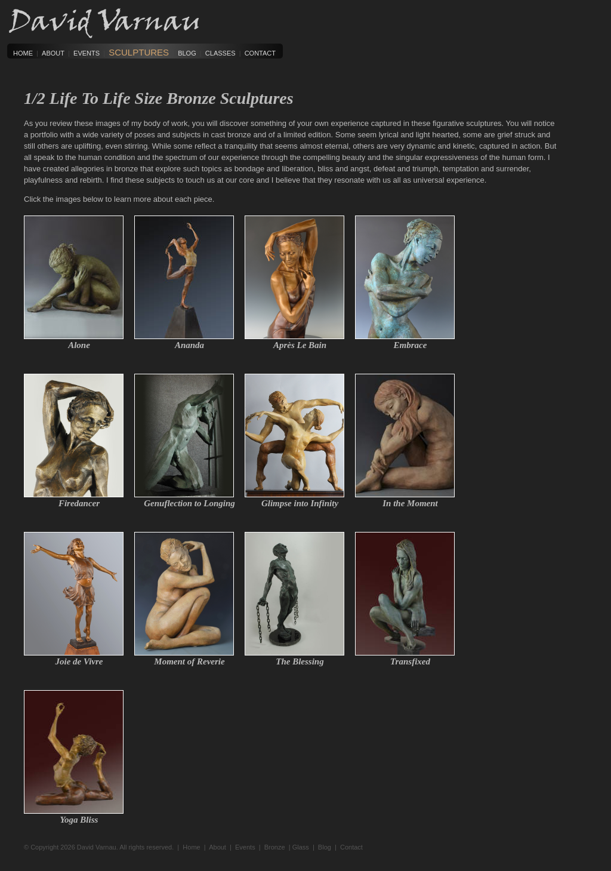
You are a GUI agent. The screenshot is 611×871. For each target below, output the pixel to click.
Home (23, 53)
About (53, 53)
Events (86, 53)
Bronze (274, 847)
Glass (300, 847)
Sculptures (139, 52)
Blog (187, 53)
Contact (260, 53)
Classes (220, 53)
